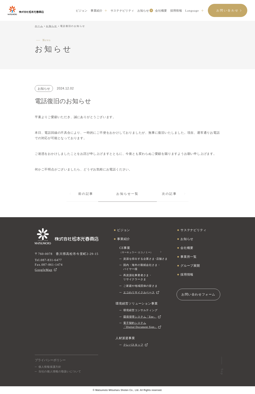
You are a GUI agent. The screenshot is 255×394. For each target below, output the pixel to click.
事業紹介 (96, 10)
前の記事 (85, 193)
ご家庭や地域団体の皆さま (140, 285)
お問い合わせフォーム (198, 294)
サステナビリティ (122, 10)
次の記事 (169, 193)
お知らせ (143, 10)
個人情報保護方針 (49, 366)
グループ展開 (190, 265)
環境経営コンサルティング (140, 310)
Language (192, 10)
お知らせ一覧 (127, 193)
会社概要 (161, 10)
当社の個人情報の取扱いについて (59, 371)
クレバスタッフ (133, 344)
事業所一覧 (188, 256)
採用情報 (176, 10)
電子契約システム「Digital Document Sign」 (140, 325)
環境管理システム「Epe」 (139, 316)
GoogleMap (43, 269)
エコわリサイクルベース (139, 292)
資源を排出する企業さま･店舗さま (145, 258)
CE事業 (136, 250)
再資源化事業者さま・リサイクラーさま (137, 277)
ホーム (39, 26)
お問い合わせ (227, 10)
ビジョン (82, 10)
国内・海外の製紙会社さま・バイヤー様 (141, 267)
